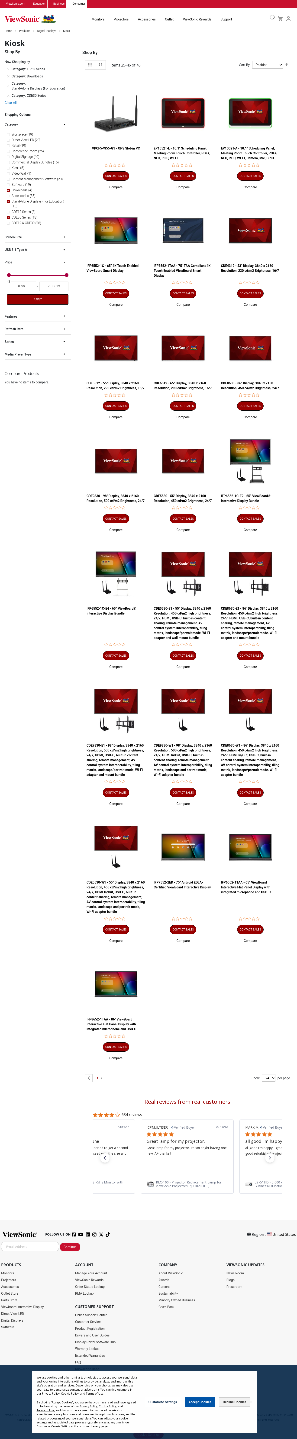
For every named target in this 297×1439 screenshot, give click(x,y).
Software (7, 1327)
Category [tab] (11, 124)
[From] (21, 286)
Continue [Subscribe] (70, 1247)
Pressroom (234, 1287)
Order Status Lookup (90, 1287)
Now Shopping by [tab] (17, 62)
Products (25, 31)
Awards (163, 1280)
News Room (235, 1273)
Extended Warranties (90, 1356)
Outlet (169, 19)
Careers (164, 1287)
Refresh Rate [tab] (14, 329)
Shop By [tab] (90, 52)
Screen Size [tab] (13, 237)
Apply (38, 299)
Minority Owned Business (176, 1300)
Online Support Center (91, 1315)
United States (281, 1234)
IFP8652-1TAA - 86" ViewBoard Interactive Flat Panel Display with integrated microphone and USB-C (111, 1024)
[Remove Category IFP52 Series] (8, 69)
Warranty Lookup (87, 1349)
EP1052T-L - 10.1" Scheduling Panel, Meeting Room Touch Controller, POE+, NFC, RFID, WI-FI (182, 153)
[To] (54, 286)
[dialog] (148, 1402)
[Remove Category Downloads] (8, 76)
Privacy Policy (51, 1394)
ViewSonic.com (15, 4)
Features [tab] (11, 316)
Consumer (78, 4)
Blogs (230, 1280)
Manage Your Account (91, 1273)
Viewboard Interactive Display (22, 1307)
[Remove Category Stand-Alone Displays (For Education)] (8, 86)
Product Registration (90, 1329)
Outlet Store (9, 1294)
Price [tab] (8, 262)
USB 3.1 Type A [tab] (16, 250)
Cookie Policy (70, 1394)
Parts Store (9, 1300)
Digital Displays (47, 31)
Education (39, 4)
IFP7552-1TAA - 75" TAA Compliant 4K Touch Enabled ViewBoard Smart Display (182, 271)
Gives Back (166, 1307)
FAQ (78, 1362)
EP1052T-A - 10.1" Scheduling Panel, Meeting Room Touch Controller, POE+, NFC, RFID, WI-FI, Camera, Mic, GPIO (249, 153)
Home (9, 31)
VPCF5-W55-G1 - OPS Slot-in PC (116, 148)
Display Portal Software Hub (95, 1342)
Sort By (244, 65)
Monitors (98, 19)
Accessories (147, 19)
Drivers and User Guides (92, 1335)
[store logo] (30, 19)
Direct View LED (12, 1314)
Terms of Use (94, 1394)
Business (59, 4)
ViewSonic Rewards (197, 19)
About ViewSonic (170, 1273)
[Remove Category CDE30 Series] (8, 95)
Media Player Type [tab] (18, 354)
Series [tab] (9, 342)
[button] (116, 187)
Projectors (121, 19)
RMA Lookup (84, 1294)
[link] (108, 1184)
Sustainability (168, 1294)
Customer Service (88, 1322)
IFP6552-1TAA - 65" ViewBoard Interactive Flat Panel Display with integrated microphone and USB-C (246, 887)
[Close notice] (251, 1402)
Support (226, 19)
